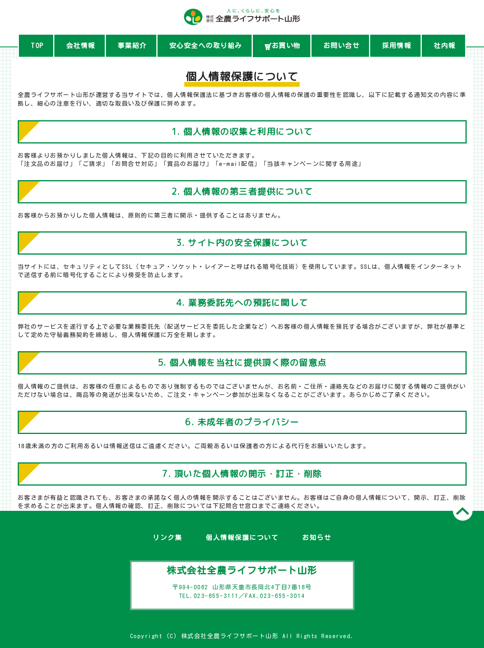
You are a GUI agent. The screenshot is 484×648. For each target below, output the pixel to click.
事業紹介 (132, 45)
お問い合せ (341, 45)
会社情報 (80, 45)
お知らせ (316, 537)
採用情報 (396, 45)
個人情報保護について (242, 537)
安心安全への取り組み (205, 45)
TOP (37, 45)
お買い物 (283, 46)
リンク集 (167, 537)
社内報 (445, 45)
